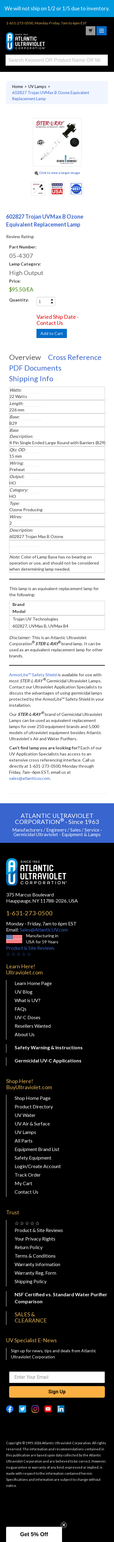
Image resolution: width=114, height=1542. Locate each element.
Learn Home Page (33, 983)
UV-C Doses (27, 1017)
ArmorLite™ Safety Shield (33, 674)
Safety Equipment (33, 1157)
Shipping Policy (31, 1281)
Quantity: (19, 299)
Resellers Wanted (33, 1026)
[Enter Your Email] (57, 1377)
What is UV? (27, 1000)
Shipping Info (31, 378)
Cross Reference (75, 357)
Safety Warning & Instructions (49, 1047)
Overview (25, 357)
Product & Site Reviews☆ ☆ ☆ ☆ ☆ (30, 951)
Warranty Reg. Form (35, 1273)
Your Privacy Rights (35, 1238)
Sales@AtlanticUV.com (43, 929)
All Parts (24, 1140)
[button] (34, 1534)
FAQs (20, 1009)
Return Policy (29, 1247)
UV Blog (24, 992)
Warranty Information (37, 1264)
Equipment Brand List (37, 1149)
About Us (25, 1034)
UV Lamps (25, 1132)
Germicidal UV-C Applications (48, 1060)
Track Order (28, 1175)
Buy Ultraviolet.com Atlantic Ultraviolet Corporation (36, 41)
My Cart (23, 1183)
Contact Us (26, 1192)
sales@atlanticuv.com (29, 778)
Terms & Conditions (35, 1256)
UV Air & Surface (32, 1123)
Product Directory (34, 1106)
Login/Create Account (38, 1166)
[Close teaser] (64, 1525)
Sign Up (57, 1392)
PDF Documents (35, 367)
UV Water (25, 1115)
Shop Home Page (32, 1098)
